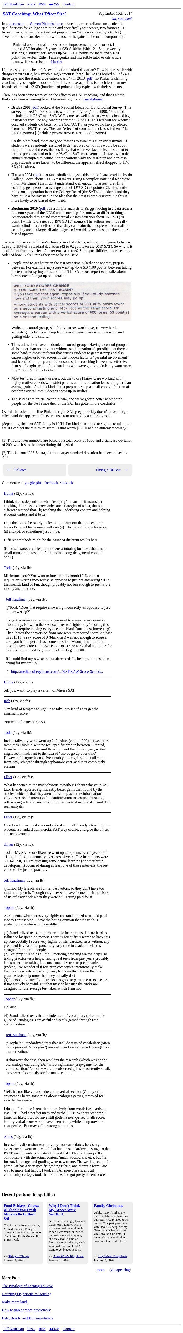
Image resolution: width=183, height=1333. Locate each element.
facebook (51, 483)
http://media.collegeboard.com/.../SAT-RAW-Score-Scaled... (57, 671)
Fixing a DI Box (112, 470)
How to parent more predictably (26, 1310)
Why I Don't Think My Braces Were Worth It (64, 1210)
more (101, 1270)
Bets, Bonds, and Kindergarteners (27, 1318)
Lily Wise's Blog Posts (112, 1256)
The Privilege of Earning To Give (27, 1286)
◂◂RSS (54, 4)
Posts (31, 4)
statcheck (125, 19)
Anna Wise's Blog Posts (68, 1256)
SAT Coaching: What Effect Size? (35, 13)
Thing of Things (18, 1256)
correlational (93, 99)
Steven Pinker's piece (46, 24)
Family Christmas (108, 1206)
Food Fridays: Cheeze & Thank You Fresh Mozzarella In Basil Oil (21, 1212)
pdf (89, 78)
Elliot (8, 777)
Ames (8, 1136)
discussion (17, 24)
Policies (16, 470)
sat (114, 19)
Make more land (14, 1302)
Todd (8, 568)
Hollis (8, 493)
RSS (42, 4)
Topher (9, 908)
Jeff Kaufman (13, 4)
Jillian (8, 844)
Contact (69, 4)
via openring (120, 1270)
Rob (7, 701)
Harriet (56, 62)
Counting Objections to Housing (26, 1294)
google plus (33, 483)
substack (66, 483)
